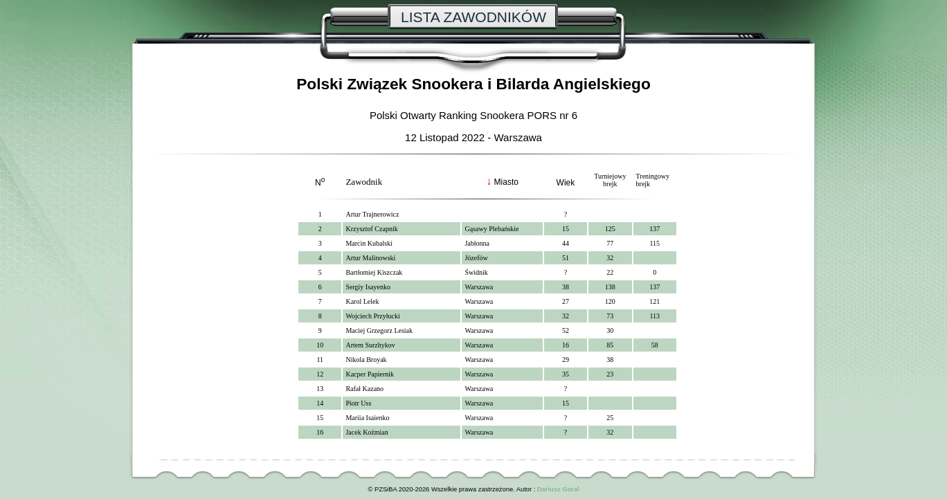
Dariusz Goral (558, 489)
